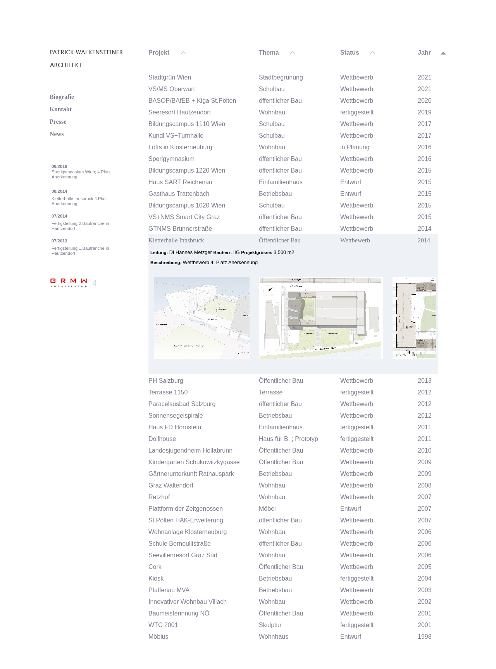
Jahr (424, 53)
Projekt (158, 53)
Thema (269, 53)
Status (349, 53)
